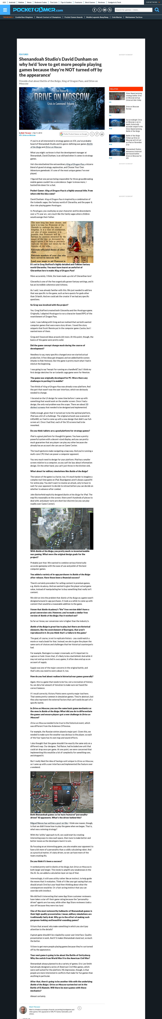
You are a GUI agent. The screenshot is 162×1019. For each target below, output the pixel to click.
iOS (4, 2)
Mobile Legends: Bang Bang (97, 17)
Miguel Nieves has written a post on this (49, 823)
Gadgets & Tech (114, 2)
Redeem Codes (41, 2)
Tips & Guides (66, 2)
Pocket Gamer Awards (74, 17)
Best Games (90, 2)
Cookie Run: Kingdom (24, 17)
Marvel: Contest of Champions (48, 17)
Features (78, 2)
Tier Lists (53, 2)
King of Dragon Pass (75, 164)
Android (12, 2)
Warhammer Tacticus (133, 17)
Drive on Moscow (29, 135)
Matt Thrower (26, 133)
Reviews (101, 2)
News (29, 2)
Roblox (21, 2)
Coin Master (117, 17)
